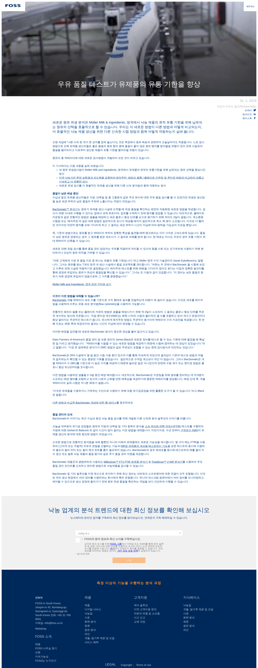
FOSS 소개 (43, 636)
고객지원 (140, 597)
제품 (88, 597)
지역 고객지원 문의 (145, 609)
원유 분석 (90, 630)
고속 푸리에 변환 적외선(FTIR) (163, 426)
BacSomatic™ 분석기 (65, 209)
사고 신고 (139, 617)
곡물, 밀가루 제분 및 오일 (100, 638)
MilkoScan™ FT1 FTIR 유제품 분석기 (126, 462)
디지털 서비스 (93, 609)
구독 (129, 560)
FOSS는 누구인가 (45, 660)
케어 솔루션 (141, 605)
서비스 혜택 (91, 642)
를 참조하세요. (125, 402)
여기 (112, 548)
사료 (87, 617)
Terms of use (143, 665)
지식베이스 (191, 597)
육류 (87, 626)
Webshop (40, 628)
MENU (250, 6)
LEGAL (110, 664)
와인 (87, 634)
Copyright (126, 665)
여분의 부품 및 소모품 (147, 613)
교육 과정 (139, 621)
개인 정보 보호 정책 (127, 550)
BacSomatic (59, 300)
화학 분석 (90, 621)
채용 (37, 644)
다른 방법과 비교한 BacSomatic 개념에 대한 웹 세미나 (84, 402)
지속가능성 (41, 656)
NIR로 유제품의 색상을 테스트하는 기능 (144, 446)
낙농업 (88, 613)
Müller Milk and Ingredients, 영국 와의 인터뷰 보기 (81, 284)
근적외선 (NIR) (189, 430)
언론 (37, 652)
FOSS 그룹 (115, 544)
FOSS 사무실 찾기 (46, 648)
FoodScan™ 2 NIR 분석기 (167, 462)
